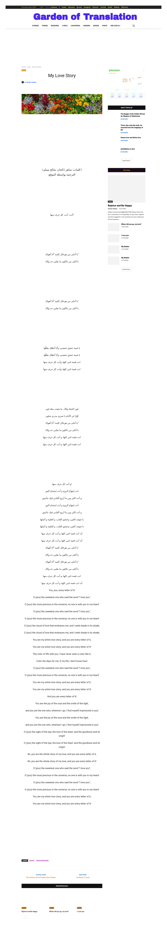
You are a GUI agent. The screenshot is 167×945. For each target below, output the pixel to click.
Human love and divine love (131, 137)
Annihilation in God (128, 149)
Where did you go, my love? (58, 911)
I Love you (80, 911)
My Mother (125, 246)
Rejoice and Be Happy (29, 911)
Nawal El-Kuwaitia (42, 860)
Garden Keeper (31, 82)
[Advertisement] (83, 46)
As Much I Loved (82, 877)
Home (24, 67)
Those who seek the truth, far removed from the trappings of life (132, 127)
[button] (133, 25)
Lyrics (29, 67)
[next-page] (26, 917)
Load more (126, 161)
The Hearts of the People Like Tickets (41, 877)
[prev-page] (23, 917)
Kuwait (31, 860)
